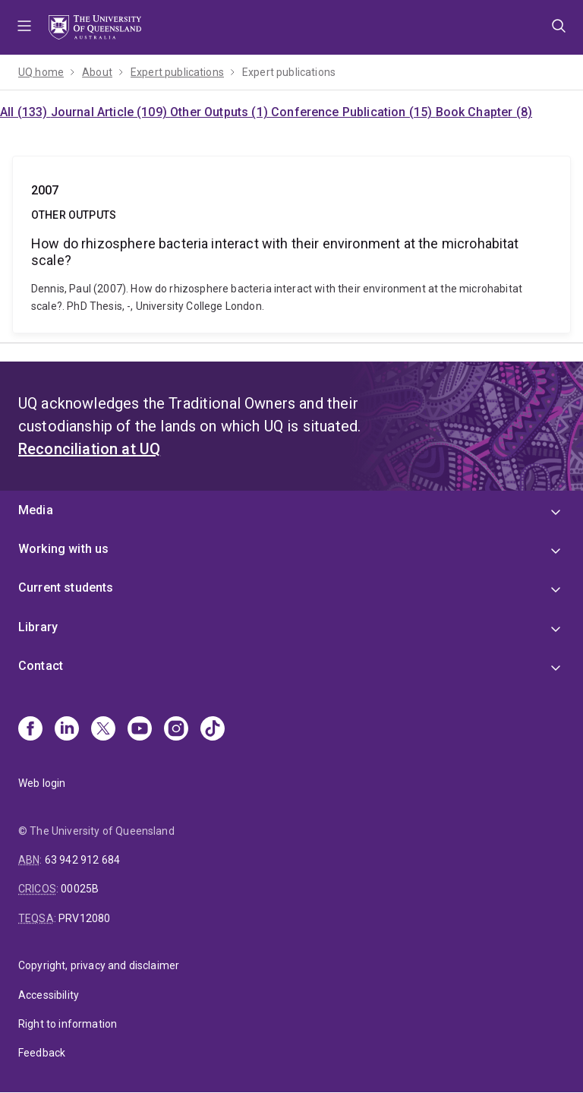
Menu (24, 27)
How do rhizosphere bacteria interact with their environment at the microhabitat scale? (291, 244)
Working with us (63, 549)
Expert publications (177, 72)
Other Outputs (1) (220, 112)
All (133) (25, 112)
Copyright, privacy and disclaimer (98, 965)
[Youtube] (140, 730)
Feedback (41, 1053)
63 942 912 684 (82, 860)
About (97, 72)
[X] (103, 730)
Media (35, 510)
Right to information (67, 1024)
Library (38, 627)
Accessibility (48, 995)
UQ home (41, 72)
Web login (41, 783)
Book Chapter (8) (484, 112)
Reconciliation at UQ (89, 449)
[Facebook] (30, 730)
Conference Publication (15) (353, 112)
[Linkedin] (67, 730)
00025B (80, 889)
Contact (40, 666)
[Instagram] (176, 730)
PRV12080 (84, 918)
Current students (66, 587)
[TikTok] (212, 730)
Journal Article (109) (111, 112)
